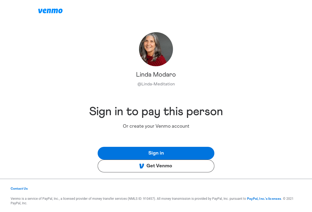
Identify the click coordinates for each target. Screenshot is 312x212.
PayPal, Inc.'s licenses (264, 198)
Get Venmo (155, 166)
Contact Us (19, 188)
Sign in (156, 153)
